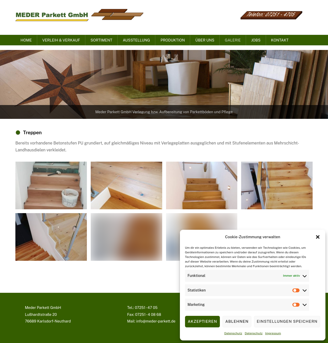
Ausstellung (136, 40)
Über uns (204, 40)
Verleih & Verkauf (61, 40)
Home (26, 40)
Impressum (273, 333)
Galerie (233, 40)
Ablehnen (237, 321)
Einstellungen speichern (287, 321)
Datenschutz (233, 333)
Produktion (172, 40)
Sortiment (101, 40)
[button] (317, 237)
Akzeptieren (202, 321)
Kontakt (280, 40)
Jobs (255, 40)
